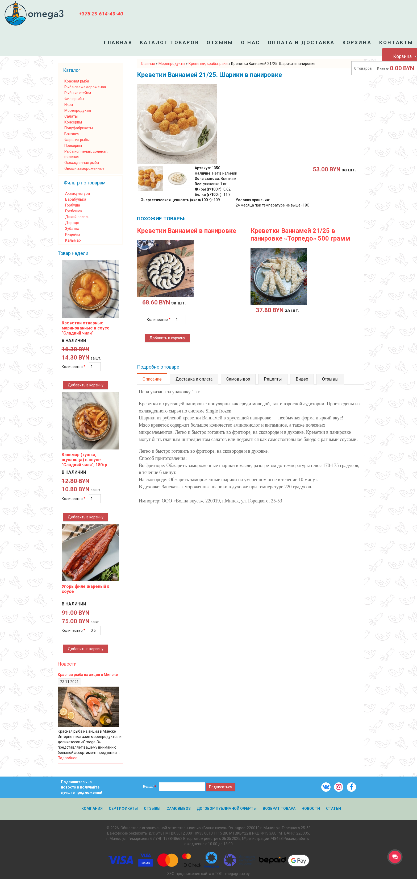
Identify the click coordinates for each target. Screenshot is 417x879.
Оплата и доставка (301, 42)
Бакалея (71, 134)
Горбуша (72, 205)
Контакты (396, 42)
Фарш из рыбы (77, 140)
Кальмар (73, 240)
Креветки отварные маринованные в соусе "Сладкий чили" (86, 328)
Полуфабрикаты (78, 128)
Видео (302, 379)
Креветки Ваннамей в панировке (186, 230)
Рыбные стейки (77, 93)
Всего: (383, 69)
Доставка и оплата (194, 379)
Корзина (357, 42)
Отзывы (220, 42)
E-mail (149, 787)
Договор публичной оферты (227, 808)
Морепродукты (77, 110)
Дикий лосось (77, 217)
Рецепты (273, 379)
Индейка (72, 234)
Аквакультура (77, 193)
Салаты (71, 116)
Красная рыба (76, 81)
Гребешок (73, 211)
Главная (118, 42)
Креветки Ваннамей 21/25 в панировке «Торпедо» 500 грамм (300, 234)
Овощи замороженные (84, 168)
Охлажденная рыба (81, 162)
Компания (92, 808)
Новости (67, 664)
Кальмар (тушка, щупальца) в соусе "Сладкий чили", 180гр (84, 459)
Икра (68, 104)
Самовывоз (238, 379)
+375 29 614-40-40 (101, 14)
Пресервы (73, 145)
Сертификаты (123, 808)
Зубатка (72, 228)
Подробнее (67, 758)
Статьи (333, 808)
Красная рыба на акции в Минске (88, 674)
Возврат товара (279, 808)
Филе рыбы (74, 99)
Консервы (73, 122)
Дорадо (72, 223)
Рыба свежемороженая (85, 87)
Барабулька (75, 199)
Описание (152, 379)
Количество (158, 319)
